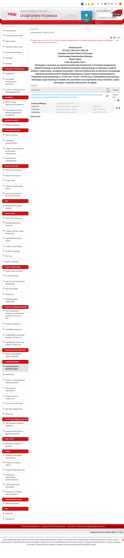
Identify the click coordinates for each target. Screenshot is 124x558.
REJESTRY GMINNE (13, 251)
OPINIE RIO (10, 294)
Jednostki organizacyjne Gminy (14, 187)
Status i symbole (12, 135)
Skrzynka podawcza (13, 125)
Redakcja (9, 64)
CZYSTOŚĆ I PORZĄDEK (14, 403)
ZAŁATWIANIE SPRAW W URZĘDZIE (15, 424)
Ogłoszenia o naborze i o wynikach (14, 445)
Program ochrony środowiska (12, 397)
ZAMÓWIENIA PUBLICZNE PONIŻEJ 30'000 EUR (15, 343)
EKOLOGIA (9, 414)
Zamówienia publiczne (14, 329)
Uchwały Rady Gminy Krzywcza (13, 224)
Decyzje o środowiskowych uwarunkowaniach (15, 381)
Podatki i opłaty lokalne (14, 246)
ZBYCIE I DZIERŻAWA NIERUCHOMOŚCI (13, 355)
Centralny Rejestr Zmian (14, 47)
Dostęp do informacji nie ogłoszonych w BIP (14, 432)
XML (117, 40)
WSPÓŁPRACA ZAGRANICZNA (11, 159)
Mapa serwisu (11, 41)
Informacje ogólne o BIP (14, 36)
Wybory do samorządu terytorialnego (14, 456)
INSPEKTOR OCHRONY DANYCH (14, 207)
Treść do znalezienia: (103, 11)
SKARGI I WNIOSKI (12, 262)
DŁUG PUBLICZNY (12, 276)
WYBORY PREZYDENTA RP (15, 470)
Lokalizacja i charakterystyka (11, 142)
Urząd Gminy (10, 180)
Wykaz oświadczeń (12, 503)
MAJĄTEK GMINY (12, 289)
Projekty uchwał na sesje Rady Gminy (14, 232)
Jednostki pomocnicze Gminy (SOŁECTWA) (14, 195)
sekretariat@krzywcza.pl (95, 526)
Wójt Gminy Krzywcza (13, 176)
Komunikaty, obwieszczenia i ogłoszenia (11, 81)
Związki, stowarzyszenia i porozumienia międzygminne (15, 151)
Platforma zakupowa (13, 324)
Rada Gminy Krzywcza (14, 170)
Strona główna (11, 31)
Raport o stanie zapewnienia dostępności (15, 103)
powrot (115, 100)
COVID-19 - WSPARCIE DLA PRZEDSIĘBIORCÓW (15, 91)
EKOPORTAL (10, 374)
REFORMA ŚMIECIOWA (14, 409)
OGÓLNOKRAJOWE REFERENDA (12, 486)
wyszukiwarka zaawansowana (109, 18)
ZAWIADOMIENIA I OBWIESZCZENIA (12, 368)
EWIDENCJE (10, 519)
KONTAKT (9, 513)
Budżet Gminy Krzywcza (14, 271)
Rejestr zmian (36, 116)
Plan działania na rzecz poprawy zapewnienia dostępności (14, 112)
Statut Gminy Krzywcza (14, 218)
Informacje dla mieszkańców (11, 389)
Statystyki (9, 58)
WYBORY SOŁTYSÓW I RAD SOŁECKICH (14, 493)
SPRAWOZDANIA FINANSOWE (12, 300)
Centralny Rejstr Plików (14, 52)
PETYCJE (9, 256)
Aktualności (10, 74)
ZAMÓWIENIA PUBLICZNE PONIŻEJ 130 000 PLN (15, 336)
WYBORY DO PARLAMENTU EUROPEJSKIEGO (12, 477)
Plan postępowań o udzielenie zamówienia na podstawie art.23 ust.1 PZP (15, 314)
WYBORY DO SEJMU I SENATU (13, 464)
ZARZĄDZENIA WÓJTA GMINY (14, 239)
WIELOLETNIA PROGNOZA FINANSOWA (15, 283)
